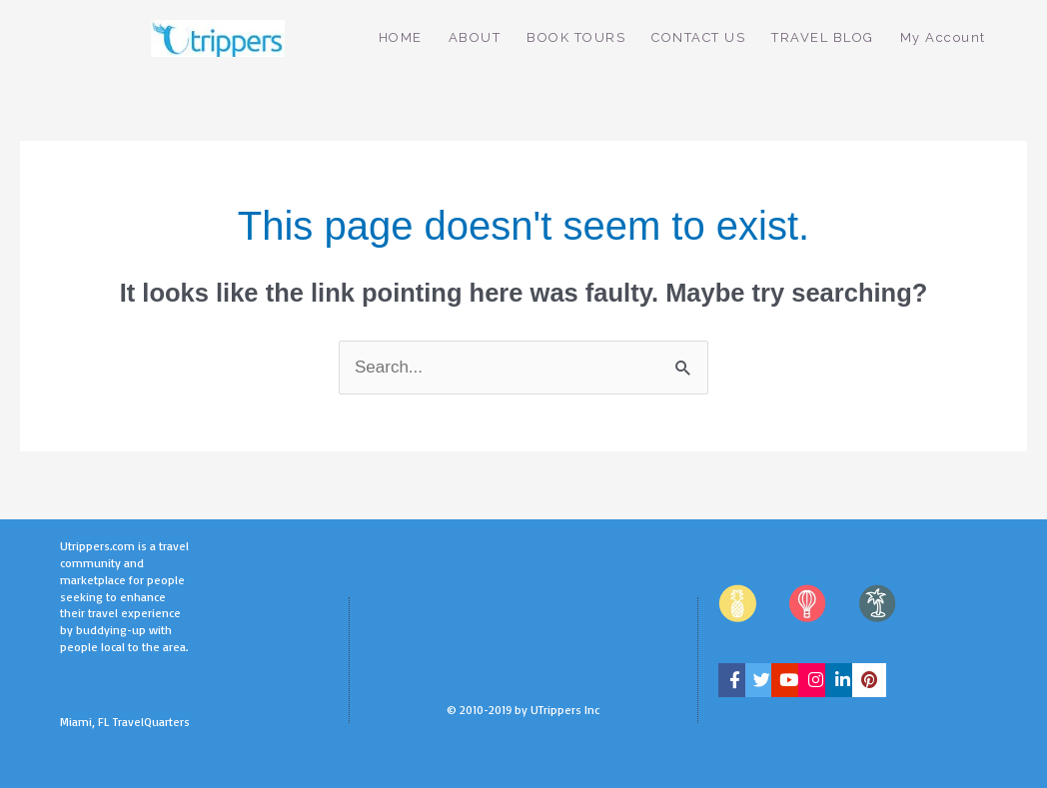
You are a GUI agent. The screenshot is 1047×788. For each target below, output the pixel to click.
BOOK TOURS (575, 37)
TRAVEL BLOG (822, 37)
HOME (401, 37)
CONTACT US (698, 37)
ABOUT (475, 37)
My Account (943, 37)
